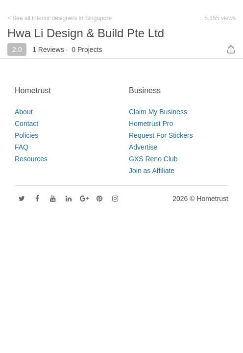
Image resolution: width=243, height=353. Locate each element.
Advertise (143, 147)
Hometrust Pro (151, 123)
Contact (26, 123)
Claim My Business (158, 112)
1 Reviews (48, 49)
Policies (26, 135)
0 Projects (87, 49)
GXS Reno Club (153, 159)
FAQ (21, 147)
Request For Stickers (161, 135)
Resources (31, 159)
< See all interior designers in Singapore (59, 18)
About (24, 112)
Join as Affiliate (151, 171)
